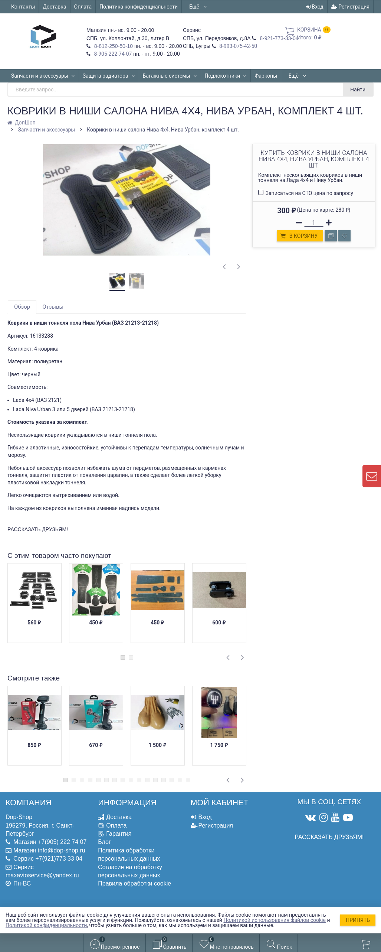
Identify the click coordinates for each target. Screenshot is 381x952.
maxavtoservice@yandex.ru (42, 875)
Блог (104, 842)
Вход (314, 7)
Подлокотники (226, 75)
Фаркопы (265, 76)
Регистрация (350, 7)
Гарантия (118, 834)
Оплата (83, 7)
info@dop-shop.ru (61, 850)
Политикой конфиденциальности (46, 925)
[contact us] (371, 476)
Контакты (23, 7)
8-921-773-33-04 (278, 38)
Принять (358, 920)
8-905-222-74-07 (112, 54)
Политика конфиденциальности (138, 7)
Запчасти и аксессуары (43, 75)
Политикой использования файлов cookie (274, 920)
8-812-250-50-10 (113, 46)
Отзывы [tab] (52, 306)
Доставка (54, 7)
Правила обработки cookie (134, 883)
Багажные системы (170, 75)
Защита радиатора (109, 75)
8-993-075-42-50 (237, 46)
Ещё (198, 6)
